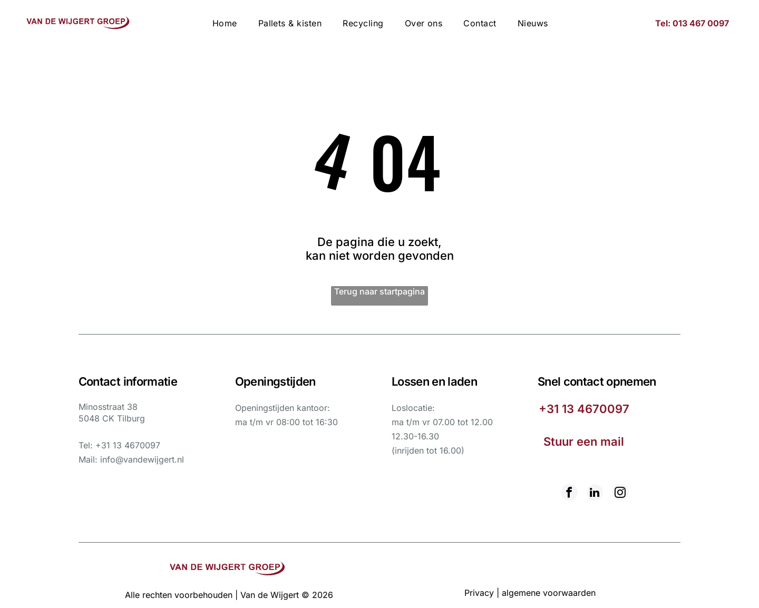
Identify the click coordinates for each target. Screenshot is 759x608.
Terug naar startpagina (379, 291)
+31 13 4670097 (127, 445)
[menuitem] (225, 23)
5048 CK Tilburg (112, 418)
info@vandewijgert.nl (142, 459)
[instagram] (619, 493)
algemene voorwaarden (549, 592)
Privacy (479, 592)
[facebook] (570, 493)
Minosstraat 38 (108, 406)
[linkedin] (594, 493)
